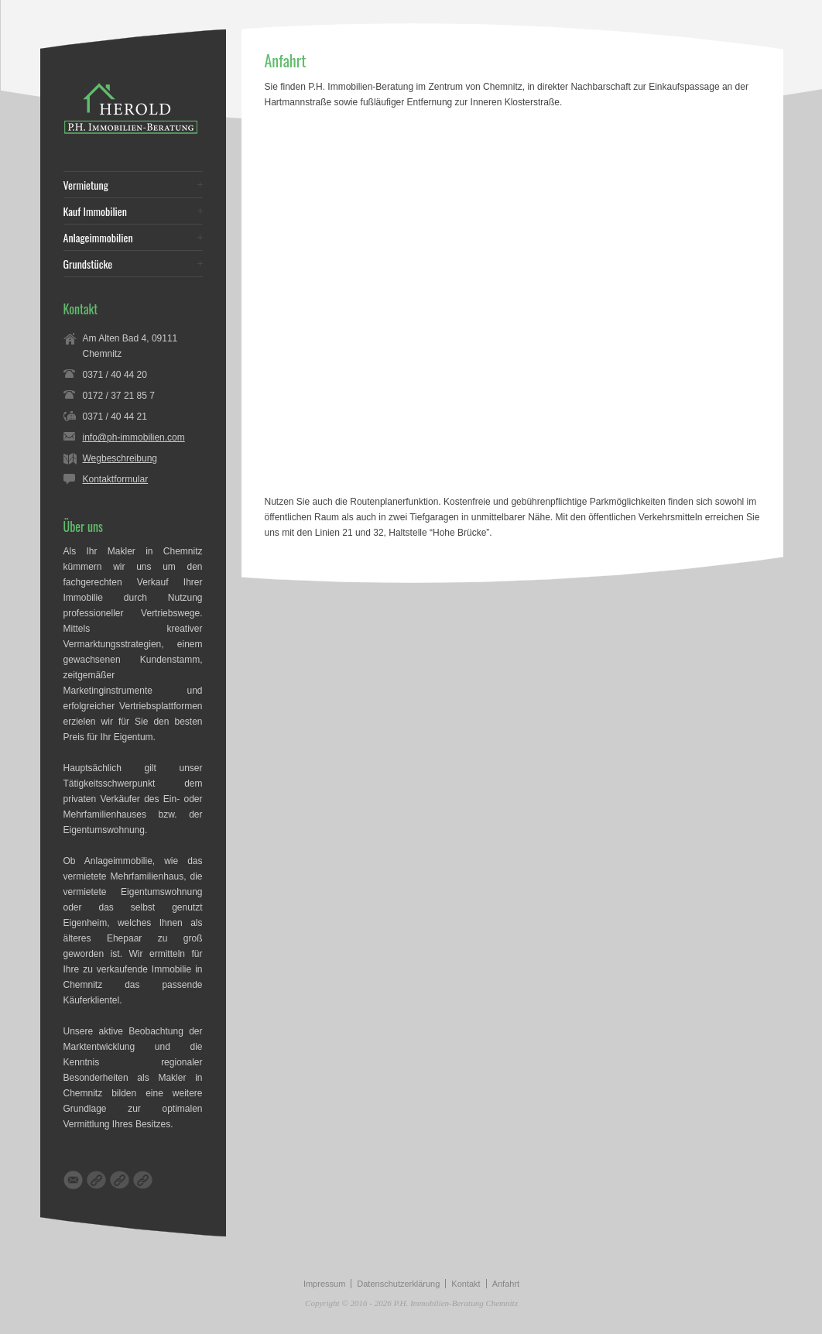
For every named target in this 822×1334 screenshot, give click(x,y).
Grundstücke (88, 264)
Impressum (324, 1283)
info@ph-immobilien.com (134, 437)
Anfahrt (505, 1283)
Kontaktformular (116, 479)
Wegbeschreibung (120, 458)
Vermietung (85, 185)
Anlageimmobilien (98, 237)
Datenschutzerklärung (398, 1283)
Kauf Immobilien (95, 211)
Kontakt (465, 1283)
